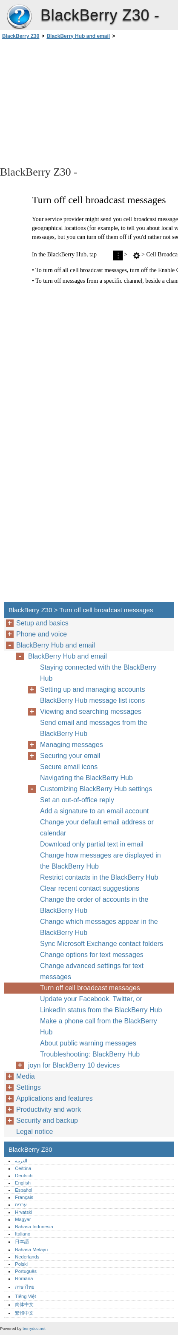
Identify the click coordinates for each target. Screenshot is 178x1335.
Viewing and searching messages (90, 711)
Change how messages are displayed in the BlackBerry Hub (100, 861)
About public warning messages (88, 1043)
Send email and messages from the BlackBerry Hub (93, 728)
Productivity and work (48, 1109)
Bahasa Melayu (31, 1249)
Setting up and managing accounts (92, 689)
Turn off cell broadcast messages (90, 987)
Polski (21, 1264)
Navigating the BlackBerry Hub (86, 777)
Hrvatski (23, 1212)
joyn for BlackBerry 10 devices (74, 1065)
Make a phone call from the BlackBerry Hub (98, 1026)
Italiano (22, 1233)
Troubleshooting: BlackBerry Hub (90, 1054)
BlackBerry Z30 (19, 17)
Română (24, 1278)
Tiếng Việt (25, 1296)
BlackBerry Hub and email (78, 36)
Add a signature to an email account (94, 811)
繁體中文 (24, 1312)
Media (25, 1076)
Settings (28, 1087)
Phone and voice (41, 634)
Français (24, 1197)
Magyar (23, 1219)
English (23, 1182)
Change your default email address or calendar (97, 827)
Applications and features (54, 1098)
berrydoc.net (34, 1328)
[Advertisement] (89, 102)
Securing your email (70, 755)
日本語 (22, 1241)
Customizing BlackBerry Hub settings (96, 788)
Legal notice (34, 1131)
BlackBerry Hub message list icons (92, 700)
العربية (21, 1160)
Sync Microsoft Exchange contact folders (101, 943)
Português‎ (26, 1271)
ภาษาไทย (24, 1287)
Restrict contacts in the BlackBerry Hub (99, 877)
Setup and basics (42, 623)
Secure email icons (69, 766)
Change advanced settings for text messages (92, 971)
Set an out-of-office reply (77, 800)
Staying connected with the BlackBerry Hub (98, 673)
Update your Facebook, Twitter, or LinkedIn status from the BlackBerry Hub (101, 1004)
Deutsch (23, 1175)
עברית (21, 1204)
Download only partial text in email (92, 844)
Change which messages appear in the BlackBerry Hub (99, 927)
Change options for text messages (92, 954)
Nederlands (27, 1256)
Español (23, 1190)
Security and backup (47, 1120)
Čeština (23, 1168)
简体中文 (24, 1304)
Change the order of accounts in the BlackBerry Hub (94, 905)
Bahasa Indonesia (34, 1226)
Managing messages (71, 744)
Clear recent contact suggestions (89, 888)
